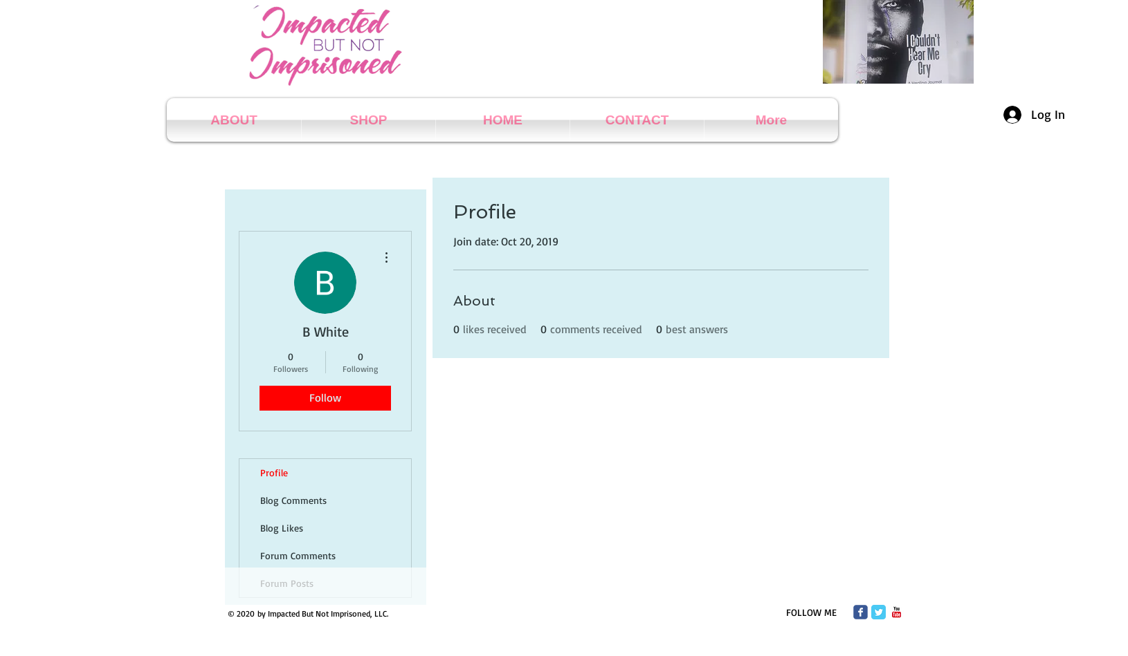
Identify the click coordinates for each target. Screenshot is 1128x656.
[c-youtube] (896, 612)
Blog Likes (281, 528)
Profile (274, 472)
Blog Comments (293, 500)
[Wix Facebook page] (860, 612)
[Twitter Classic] (878, 612)
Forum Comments (298, 555)
